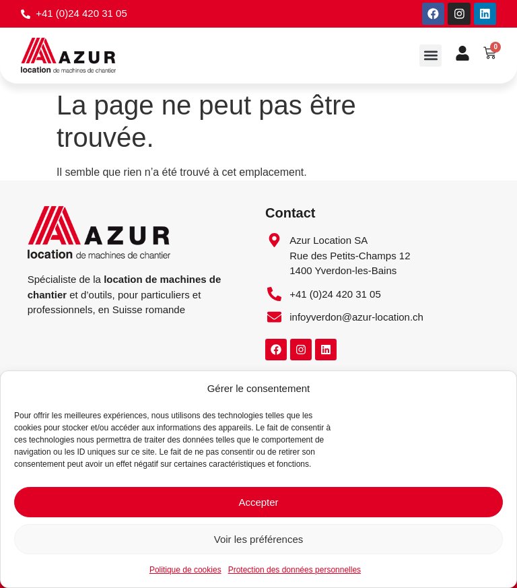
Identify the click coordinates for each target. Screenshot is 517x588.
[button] (430, 56)
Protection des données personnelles (294, 570)
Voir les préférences (259, 539)
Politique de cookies (185, 570)
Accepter (258, 502)
